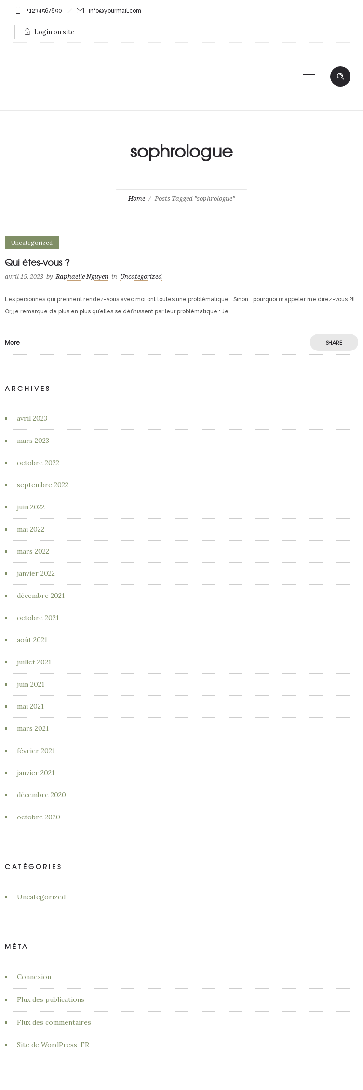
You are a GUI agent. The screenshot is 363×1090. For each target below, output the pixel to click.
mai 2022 (30, 529)
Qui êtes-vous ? (37, 262)
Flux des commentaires (54, 1022)
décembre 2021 (41, 595)
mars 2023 (33, 440)
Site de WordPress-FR (53, 1044)
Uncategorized (41, 897)
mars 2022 (33, 551)
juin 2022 (31, 507)
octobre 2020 (38, 817)
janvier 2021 (35, 772)
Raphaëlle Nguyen (82, 276)
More (12, 342)
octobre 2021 (38, 617)
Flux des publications (50, 999)
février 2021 (36, 750)
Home (136, 198)
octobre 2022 (38, 462)
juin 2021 (30, 684)
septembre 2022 (42, 484)
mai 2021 (30, 706)
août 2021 (32, 640)
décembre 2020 (41, 795)
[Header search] (340, 76)
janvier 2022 (36, 573)
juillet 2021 (34, 662)
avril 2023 (32, 418)
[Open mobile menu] (313, 76)
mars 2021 (33, 728)
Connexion (34, 977)
